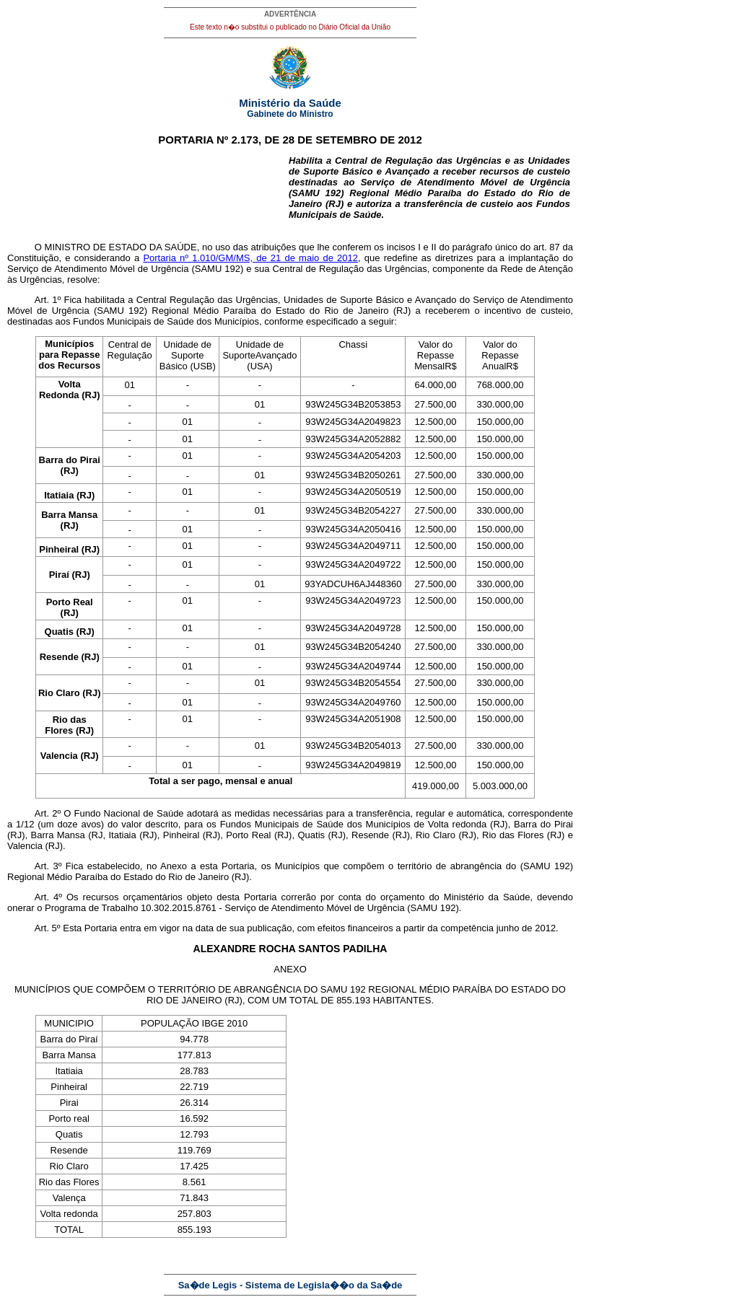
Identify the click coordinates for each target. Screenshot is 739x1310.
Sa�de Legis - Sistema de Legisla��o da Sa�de (290, 1285)
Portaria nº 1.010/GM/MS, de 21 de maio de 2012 (250, 257)
